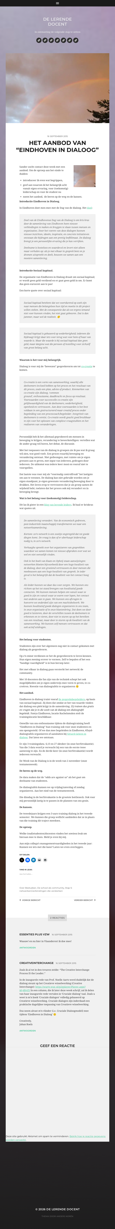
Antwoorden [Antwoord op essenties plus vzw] (27, 947)
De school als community (50, 888)
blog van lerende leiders (57, 504)
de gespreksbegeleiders (72, 699)
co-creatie (86, 366)
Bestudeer (30, 888)
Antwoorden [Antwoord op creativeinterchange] (27, 1030)
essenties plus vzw (34, 934)
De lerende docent (57, 22)
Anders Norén (64, 1216)
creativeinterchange (36, 963)
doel (89, 207)
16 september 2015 (62, 934)
